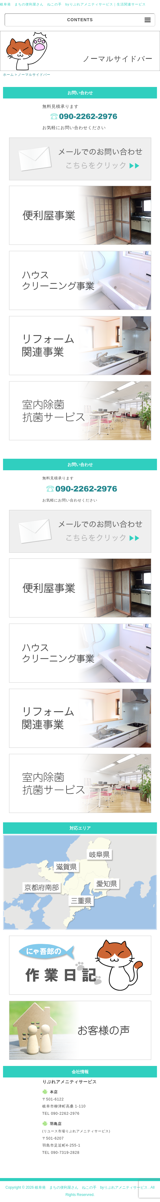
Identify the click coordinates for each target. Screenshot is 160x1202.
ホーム (8, 74)
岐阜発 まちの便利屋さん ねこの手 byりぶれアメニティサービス (56, 4)
